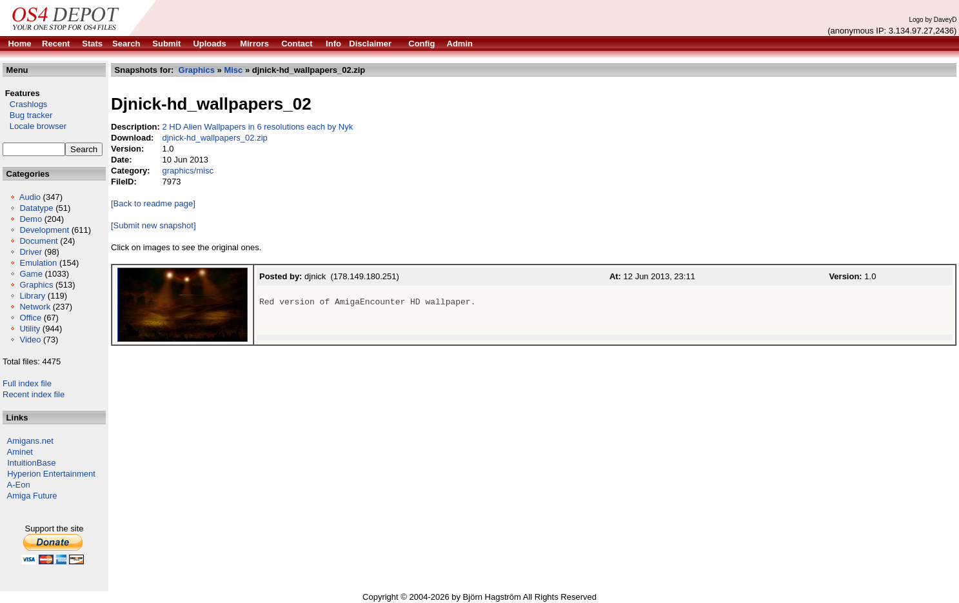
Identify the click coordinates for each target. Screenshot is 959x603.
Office (30, 317)
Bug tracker (27, 115)
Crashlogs (25, 104)
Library (32, 296)
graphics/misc (187, 170)
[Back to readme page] (153, 203)
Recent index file (33, 394)
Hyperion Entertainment (51, 474)
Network (34, 306)
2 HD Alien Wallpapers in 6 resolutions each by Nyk (257, 127)
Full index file (27, 383)
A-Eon (18, 484)
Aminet (20, 452)
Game (30, 274)
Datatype (36, 208)
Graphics (36, 285)
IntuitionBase (31, 463)
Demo (30, 219)
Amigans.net (30, 441)
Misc (233, 70)
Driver (30, 252)
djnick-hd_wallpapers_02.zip (214, 138)
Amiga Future (32, 495)
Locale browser (34, 126)
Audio (30, 197)
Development (44, 230)
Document (38, 241)
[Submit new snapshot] (153, 225)
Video (30, 339)
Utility (29, 328)
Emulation (38, 263)
